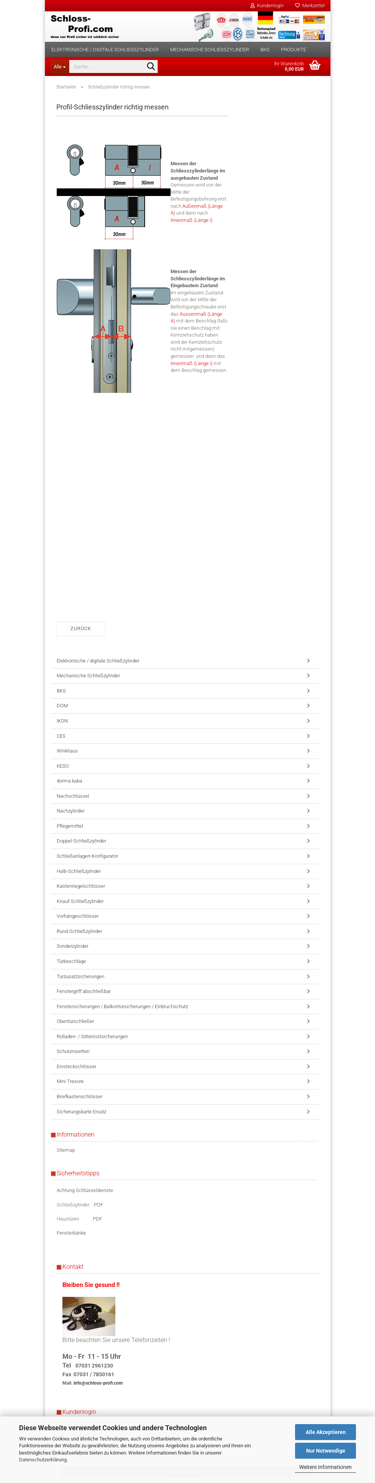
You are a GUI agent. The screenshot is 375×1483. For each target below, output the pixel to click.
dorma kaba (69, 781)
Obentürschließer (75, 1021)
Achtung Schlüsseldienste (85, 1190)
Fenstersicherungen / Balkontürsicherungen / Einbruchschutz (122, 1006)
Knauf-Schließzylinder (80, 901)
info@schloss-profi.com (98, 1383)
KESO (63, 766)
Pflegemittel (70, 826)
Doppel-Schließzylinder (81, 841)
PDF (98, 1205)
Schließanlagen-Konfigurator (87, 856)
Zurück (80, 628)
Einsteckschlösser (76, 1066)
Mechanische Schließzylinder (209, 49)
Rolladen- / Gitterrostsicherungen (92, 1036)
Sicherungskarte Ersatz (81, 1112)
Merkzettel (310, 5)
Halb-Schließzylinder (79, 871)
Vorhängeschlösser (78, 916)
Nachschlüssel (73, 796)
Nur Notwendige (325, 1451)
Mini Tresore (70, 1081)
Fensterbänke (71, 1233)
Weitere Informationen (325, 1467)
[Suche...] (60, 66)
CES (61, 736)
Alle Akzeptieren (326, 1432)
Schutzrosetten (73, 1051)
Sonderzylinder (72, 946)
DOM (62, 705)
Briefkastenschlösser (79, 1096)
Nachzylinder (71, 811)
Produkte (293, 49)
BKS (265, 49)
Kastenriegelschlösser (81, 886)
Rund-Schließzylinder (79, 931)
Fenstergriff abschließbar (84, 991)
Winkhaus (67, 751)
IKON (62, 721)
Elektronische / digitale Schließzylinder (105, 49)
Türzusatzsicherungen (80, 976)
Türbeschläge (71, 961)
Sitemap (66, 1150)
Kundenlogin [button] (267, 5)
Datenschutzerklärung (43, 1459)
